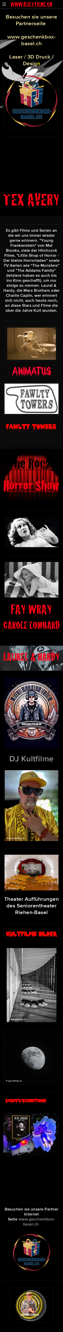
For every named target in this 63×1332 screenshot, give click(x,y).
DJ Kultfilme (31, 758)
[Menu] (4, 4)
